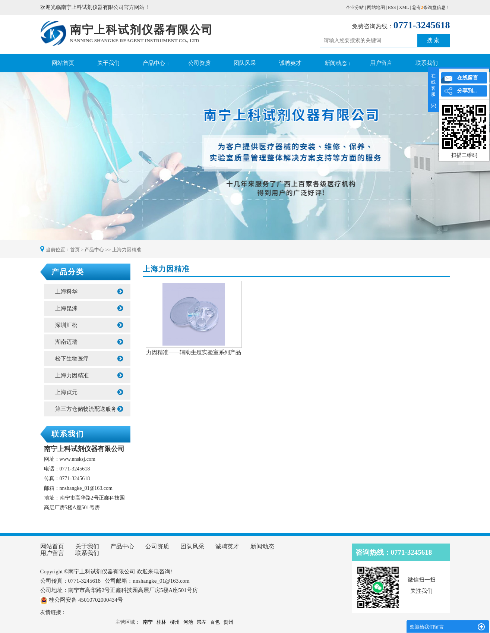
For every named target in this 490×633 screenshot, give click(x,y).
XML (404, 7)
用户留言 (381, 63)
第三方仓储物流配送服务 (89, 408)
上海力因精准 (126, 249)
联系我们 (426, 63)
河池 (188, 622)
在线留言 (467, 78)
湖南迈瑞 (89, 341)
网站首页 (63, 63)
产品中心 (154, 63)
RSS (392, 7)
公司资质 (199, 63)
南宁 (148, 622)
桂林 (161, 622)
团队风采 (245, 63)
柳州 (175, 622)
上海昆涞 (89, 308)
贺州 (228, 622)
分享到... (467, 91)
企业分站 (355, 7)
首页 (75, 249)
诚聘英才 (290, 63)
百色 (215, 622)
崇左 (201, 622)
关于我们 (108, 63)
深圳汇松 (89, 325)
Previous (24, 157)
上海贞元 (89, 392)
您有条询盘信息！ (431, 7)
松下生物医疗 (89, 358)
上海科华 (89, 291)
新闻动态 (336, 63)
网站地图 (376, 7)
